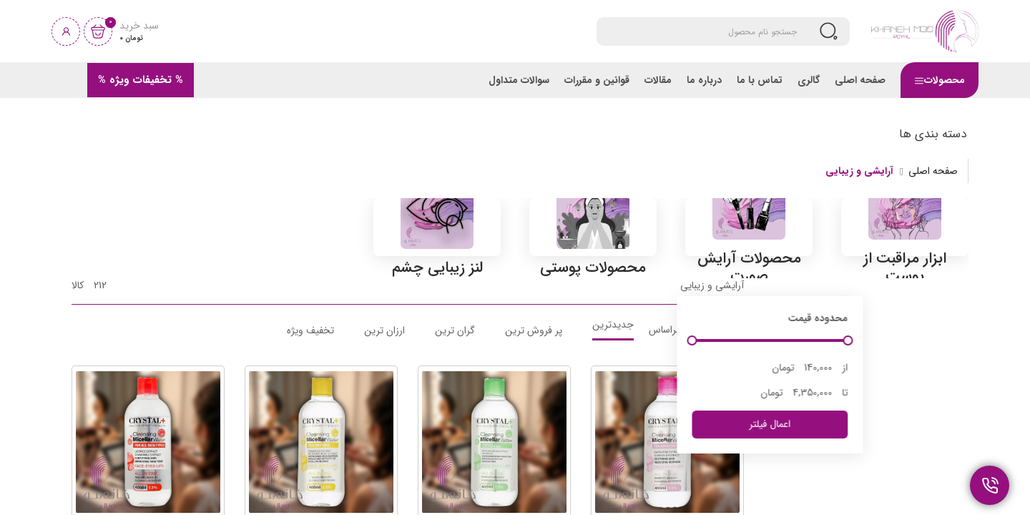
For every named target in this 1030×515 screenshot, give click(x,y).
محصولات (939, 80)
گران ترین (455, 411)
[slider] (798, 422)
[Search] (706, 31)
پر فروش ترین (533, 411)
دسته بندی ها (932, 134)
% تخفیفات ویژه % (140, 80)
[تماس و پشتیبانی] (989, 485)
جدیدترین (613, 407)
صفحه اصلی (933, 171)
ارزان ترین (384, 411)
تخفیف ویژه (310, 411)
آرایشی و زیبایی (859, 171)
